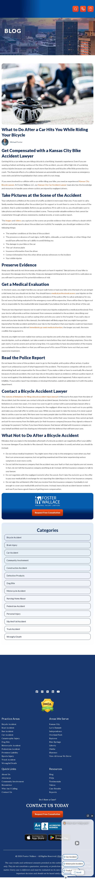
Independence (55, 731)
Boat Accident (8, 728)
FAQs (51, 778)
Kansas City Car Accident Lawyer (52, 185)
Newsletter (7, 785)
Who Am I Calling (9, 788)
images (9, 220)
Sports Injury (8, 756)
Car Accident (12, 552)
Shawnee (53, 753)
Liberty (52, 745)
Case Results (55, 788)
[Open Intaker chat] (65, 877)
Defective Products (15, 575)
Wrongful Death (14, 636)
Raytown (53, 738)
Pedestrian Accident (16, 606)
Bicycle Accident (14, 537)
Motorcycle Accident (16, 591)
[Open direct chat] (88, 816)
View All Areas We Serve (60, 756)
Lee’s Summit (55, 728)
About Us (6, 774)
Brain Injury (12, 545)
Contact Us (7, 792)
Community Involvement (18, 560)
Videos (52, 785)
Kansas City (54, 724)
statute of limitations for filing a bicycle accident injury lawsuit (32, 396)
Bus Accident (7, 731)
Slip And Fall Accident (16, 621)
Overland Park (55, 735)
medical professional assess (63, 293)
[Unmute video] (77, 843)
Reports (53, 792)
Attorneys (6, 778)
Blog (51, 774)
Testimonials (55, 781)
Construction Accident (17, 568)
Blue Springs (55, 742)
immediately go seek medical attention (46, 327)
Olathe (52, 749)
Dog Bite (11, 583)
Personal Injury (14, 614)
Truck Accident (13, 629)
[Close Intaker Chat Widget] (92, 816)
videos (18, 220)
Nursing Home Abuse (16, 598)
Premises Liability (10, 753)
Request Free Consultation (47, 512)
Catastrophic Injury (11, 738)
